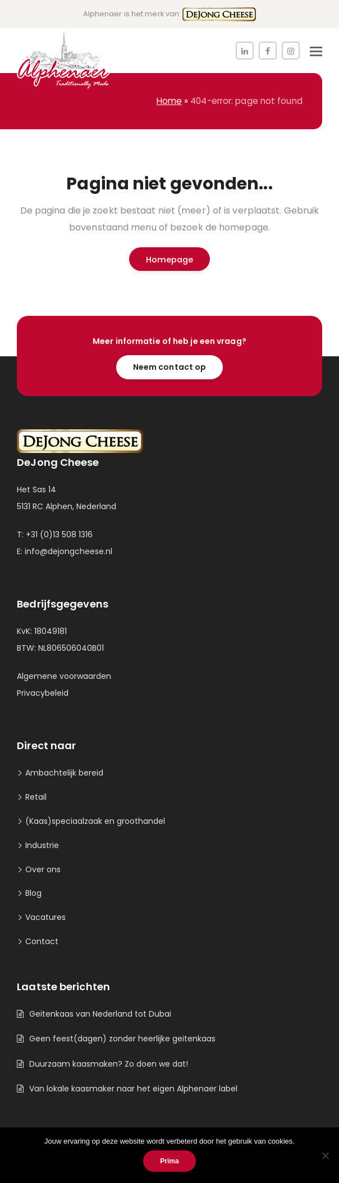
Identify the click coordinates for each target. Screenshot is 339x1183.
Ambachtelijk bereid (64, 772)
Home (169, 101)
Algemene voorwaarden (64, 676)
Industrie (42, 845)
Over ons (43, 869)
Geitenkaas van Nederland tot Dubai (100, 1013)
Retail (36, 797)
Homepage (170, 259)
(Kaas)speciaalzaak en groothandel (95, 821)
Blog (33, 893)
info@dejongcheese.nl (68, 551)
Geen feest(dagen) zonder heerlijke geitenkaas (122, 1038)
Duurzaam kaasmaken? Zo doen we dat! (108, 1063)
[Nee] (325, 1155)
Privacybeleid (42, 693)
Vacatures (45, 917)
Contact (41, 941)
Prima (169, 1161)
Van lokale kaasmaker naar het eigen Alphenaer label (133, 1088)
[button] (316, 51)
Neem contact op (170, 367)
